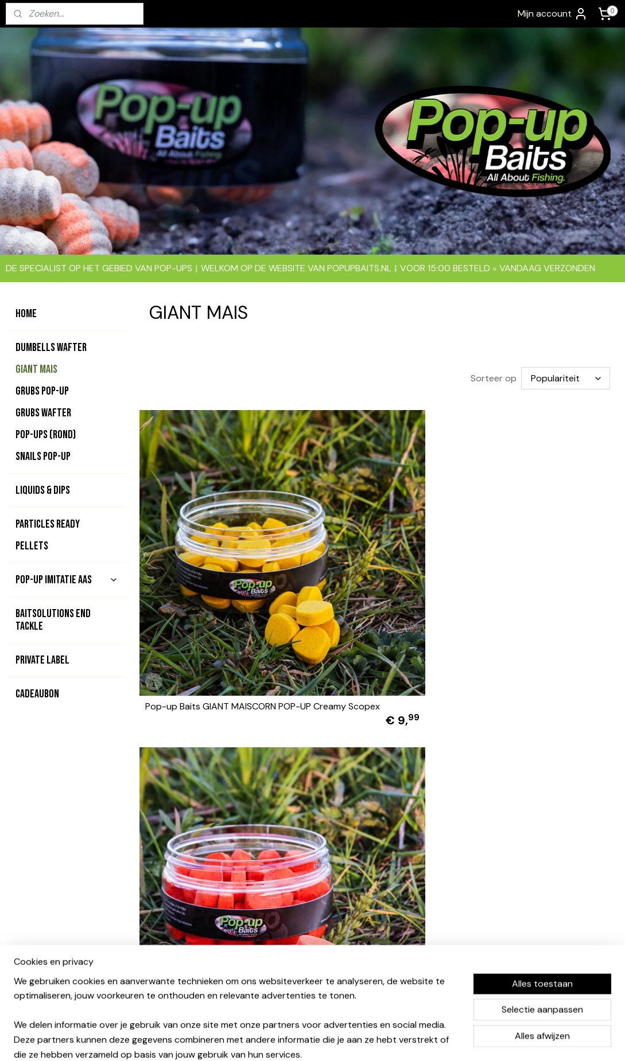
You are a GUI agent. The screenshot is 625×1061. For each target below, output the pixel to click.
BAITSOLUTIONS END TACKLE (53, 620)
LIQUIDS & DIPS (42, 490)
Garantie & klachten (421, 916)
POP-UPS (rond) (45, 435)
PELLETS (31, 546)
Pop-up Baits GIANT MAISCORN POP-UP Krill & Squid (538, 569)
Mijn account (553, 14)
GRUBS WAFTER (43, 413)
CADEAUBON (37, 694)
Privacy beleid (409, 942)
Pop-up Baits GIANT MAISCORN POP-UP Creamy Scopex (210, 569)
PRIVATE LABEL (42, 660)
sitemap (279, 1040)
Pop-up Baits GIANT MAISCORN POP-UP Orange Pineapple (374, 569)
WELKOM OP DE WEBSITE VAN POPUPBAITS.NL (296, 268)
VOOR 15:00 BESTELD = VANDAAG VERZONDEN (497, 268)
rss (301, 1040)
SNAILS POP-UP (43, 456)
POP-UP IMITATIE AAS (66, 580)
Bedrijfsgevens (412, 890)
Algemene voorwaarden (429, 877)
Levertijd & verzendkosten (435, 928)
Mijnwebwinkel (435, 1040)
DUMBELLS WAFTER (51, 347)
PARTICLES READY (47, 524)
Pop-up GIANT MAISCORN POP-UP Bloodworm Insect (211, 772)
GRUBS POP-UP (42, 391)
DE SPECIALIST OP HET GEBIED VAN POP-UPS (99, 268)
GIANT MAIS (36, 369)
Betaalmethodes (415, 903)
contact (298, 903)
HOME (26, 314)
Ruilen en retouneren (424, 954)
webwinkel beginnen (341, 1040)
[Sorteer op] (566, 378)
